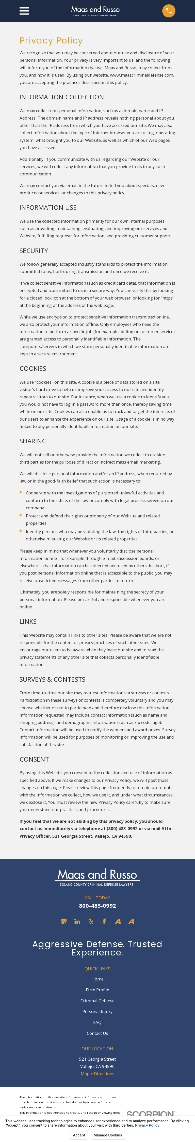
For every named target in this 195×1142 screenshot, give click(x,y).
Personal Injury (97, 1011)
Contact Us (97, 1033)
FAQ (97, 1022)
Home (97, 979)
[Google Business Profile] (64, 921)
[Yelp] (91, 921)
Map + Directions (97, 1074)
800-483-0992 (97, 905)
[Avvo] (118, 921)
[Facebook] (104, 921)
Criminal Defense (97, 1000)
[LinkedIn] (77, 921)
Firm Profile (97, 990)
